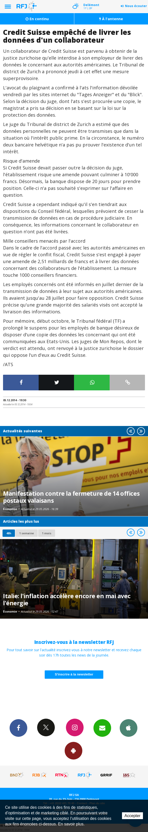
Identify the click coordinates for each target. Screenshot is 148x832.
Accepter (132, 816)
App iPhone (128, 727)
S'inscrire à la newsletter (74, 674)
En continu (37, 18)
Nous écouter (136, 6)
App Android (73, 750)
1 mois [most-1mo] (46, 533)
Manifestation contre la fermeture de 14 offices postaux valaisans (71, 497)
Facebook (18, 727)
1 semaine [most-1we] (26, 533)
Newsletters (102, 727)
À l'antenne (111, 18)
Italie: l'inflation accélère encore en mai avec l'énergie (66, 599)
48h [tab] (8, 533)
